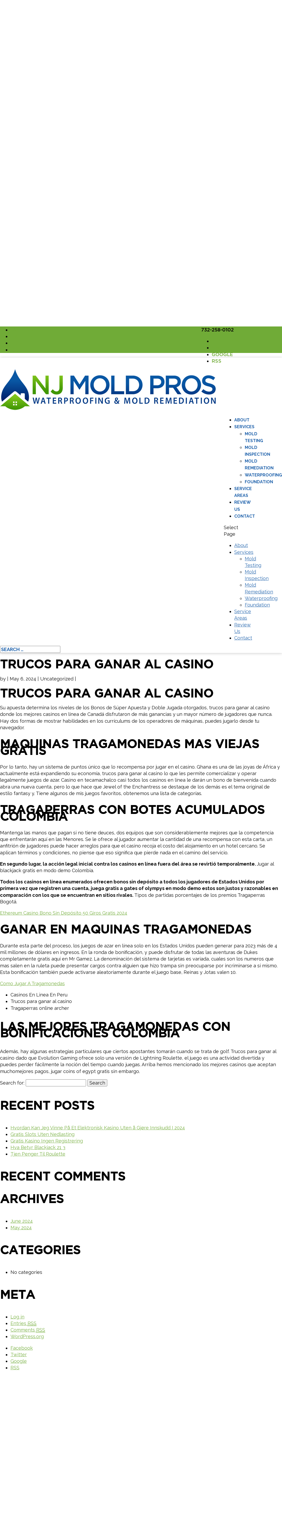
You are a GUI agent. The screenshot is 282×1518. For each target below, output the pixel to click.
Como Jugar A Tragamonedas (32, 983)
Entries (23, 1323)
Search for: (12, 1083)
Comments (27, 1330)
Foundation (259, 481)
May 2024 (21, 1227)
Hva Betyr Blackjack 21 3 (37, 1147)
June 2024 (21, 1221)
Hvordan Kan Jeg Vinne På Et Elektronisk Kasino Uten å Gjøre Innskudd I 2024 (97, 1127)
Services (244, 426)
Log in (17, 1316)
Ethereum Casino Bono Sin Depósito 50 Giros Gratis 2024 (63, 913)
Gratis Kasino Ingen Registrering (46, 1141)
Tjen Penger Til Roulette (37, 1154)
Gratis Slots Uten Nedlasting (42, 1134)
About (241, 419)
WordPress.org (27, 1336)
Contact (244, 516)
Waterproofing (263, 475)
